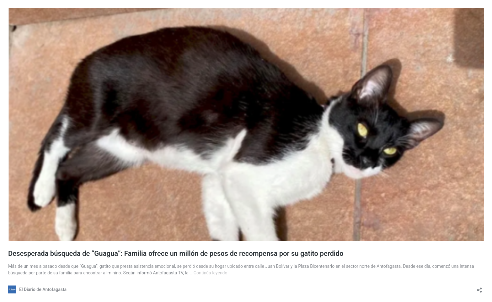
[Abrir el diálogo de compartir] (479, 288)
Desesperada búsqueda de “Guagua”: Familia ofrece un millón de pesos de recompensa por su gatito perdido (175, 253)
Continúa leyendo (210, 272)
